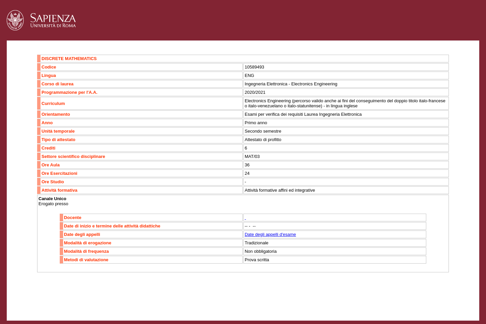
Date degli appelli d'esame (270, 234)
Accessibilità (49, 305)
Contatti (24, 305)
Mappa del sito (80, 305)
